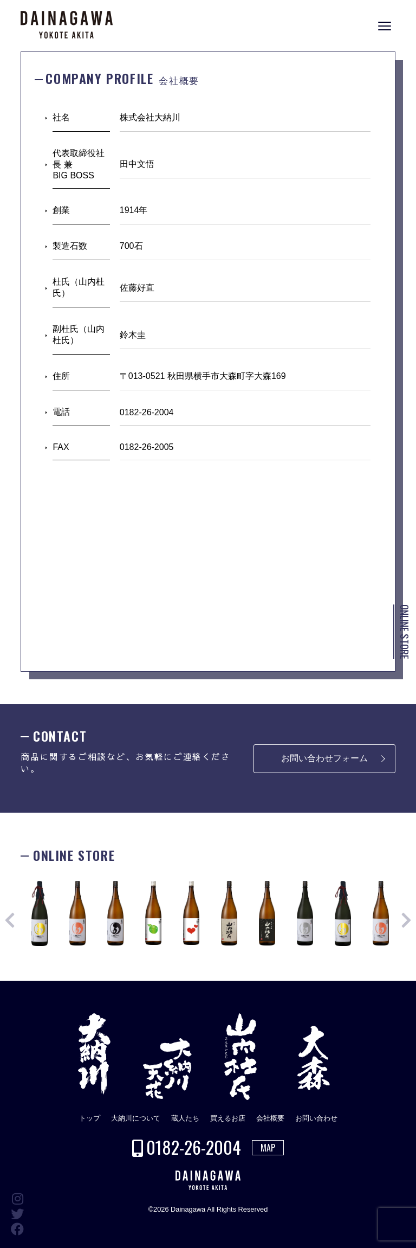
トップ (89, 1118)
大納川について (135, 1118)
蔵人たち (185, 1118)
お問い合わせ (316, 1118)
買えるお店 (227, 1118)
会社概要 (270, 1118)
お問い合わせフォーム (324, 758)
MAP (268, 1147)
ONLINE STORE (405, 631)
